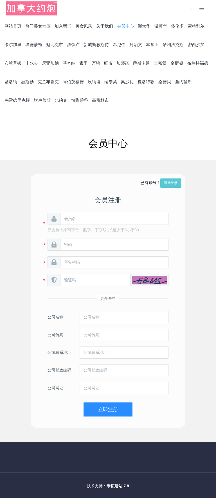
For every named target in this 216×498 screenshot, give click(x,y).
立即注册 (108, 409)
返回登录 (170, 183)
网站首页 (12, 26)
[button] (149, 280)
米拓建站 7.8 (118, 486)
